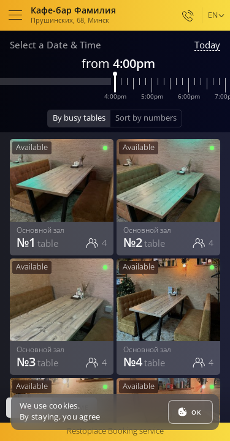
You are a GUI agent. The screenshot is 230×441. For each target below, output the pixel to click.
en (213, 14)
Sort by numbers (146, 117)
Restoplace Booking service (115, 430)
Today (207, 45)
